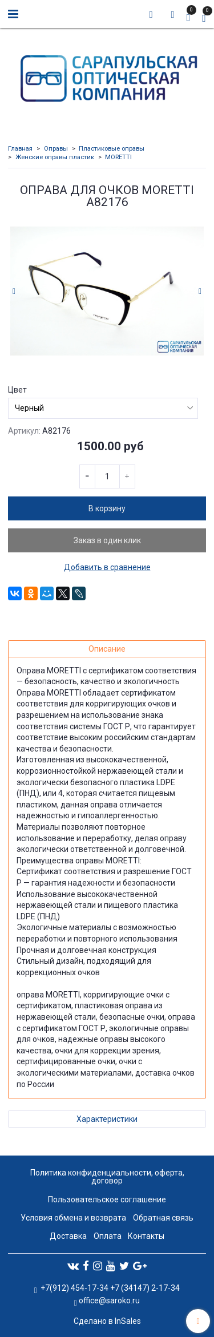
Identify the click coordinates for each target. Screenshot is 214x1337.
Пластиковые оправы (111, 148)
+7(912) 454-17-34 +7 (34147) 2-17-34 (109, 1287)
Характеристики (107, 1119)
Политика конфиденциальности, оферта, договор (107, 1176)
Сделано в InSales (107, 1321)
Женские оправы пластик (54, 157)
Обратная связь (163, 1217)
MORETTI (118, 157)
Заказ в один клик (107, 540)
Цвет (17, 390)
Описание (107, 648)
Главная (20, 148)
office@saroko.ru (109, 1300)
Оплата (108, 1236)
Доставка (68, 1236)
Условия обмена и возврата (73, 1217)
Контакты (146, 1236)
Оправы (56, 148)
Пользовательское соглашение (107, 1199)
